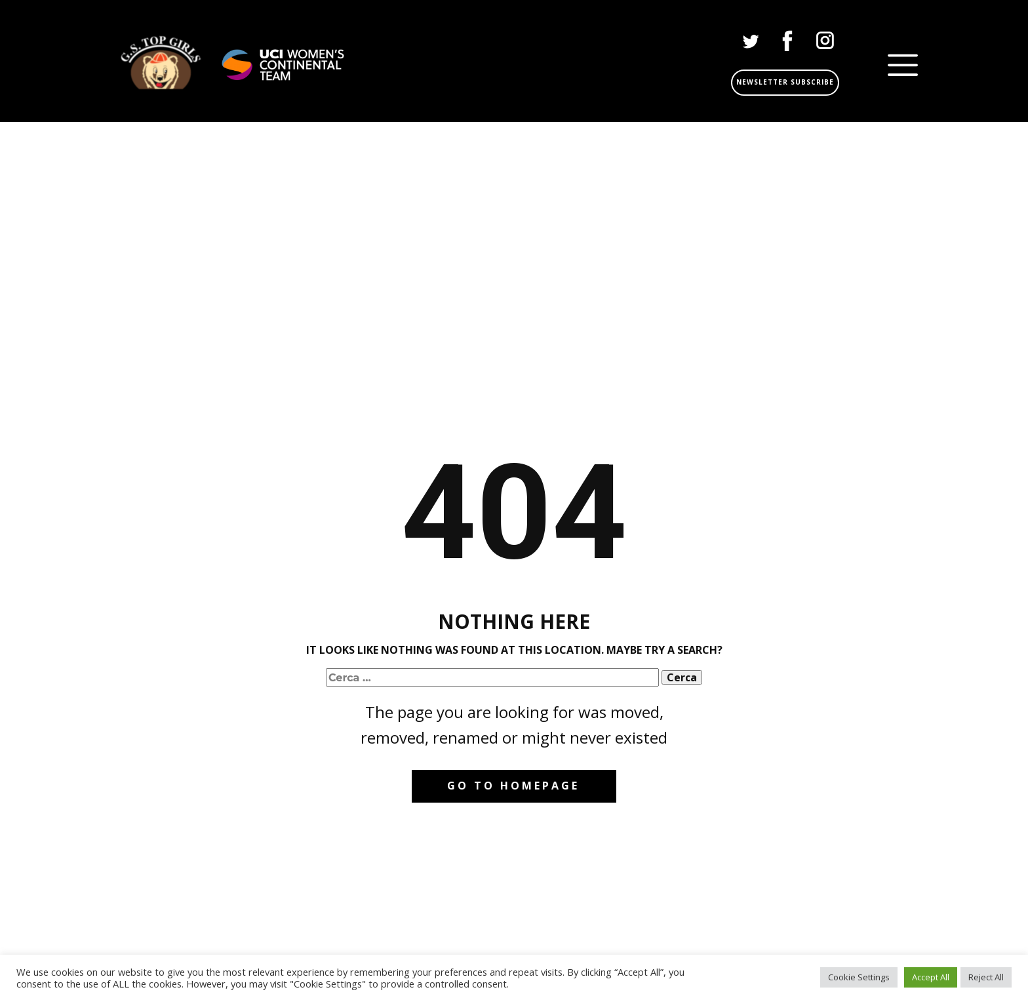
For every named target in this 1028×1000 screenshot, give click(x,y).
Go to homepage (513, 785)
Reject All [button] (986, 977)
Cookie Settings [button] (859, 977)
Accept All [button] (930, 977)
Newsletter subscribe (785, 82)
